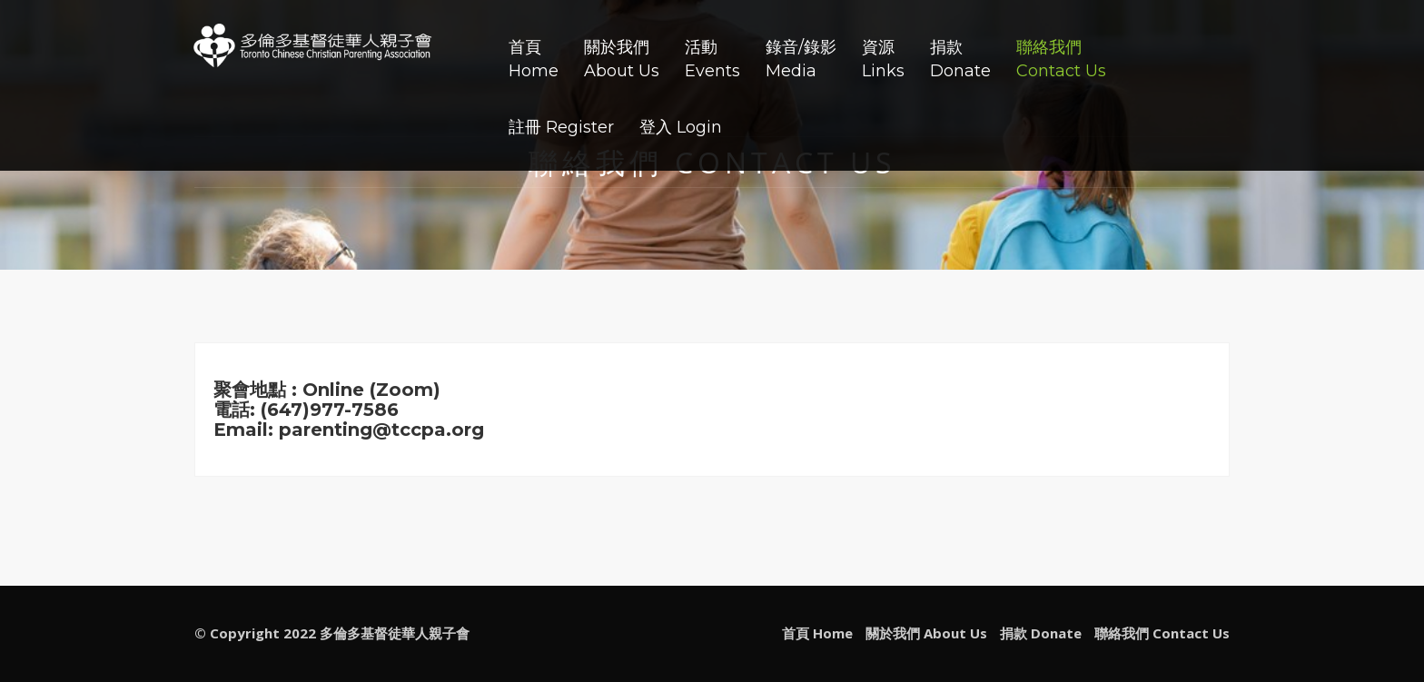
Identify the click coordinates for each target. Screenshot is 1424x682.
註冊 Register (561, 127)
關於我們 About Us (926, 633)
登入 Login (680, 127)
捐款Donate (960, 59)
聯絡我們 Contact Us (1162, 633)
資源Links (883, 59)
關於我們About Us (621, 59)
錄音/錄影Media (801, 59)
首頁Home (534, 59)
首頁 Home (817, 633)
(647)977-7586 (330, 409)
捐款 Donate (1041, 633)
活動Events (712, 59)
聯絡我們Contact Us (1061, 59)
